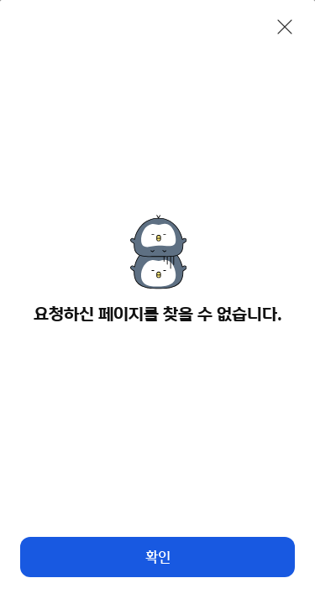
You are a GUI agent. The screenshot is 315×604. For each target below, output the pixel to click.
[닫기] (285, 27)
